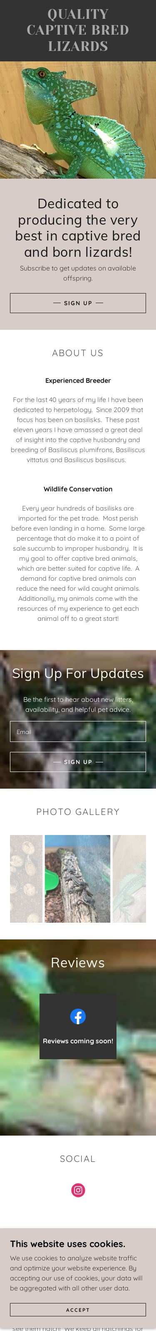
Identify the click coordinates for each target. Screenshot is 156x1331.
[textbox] (78, 731)
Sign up (78, 762)
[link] (78, 31)
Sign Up (78, 303)
